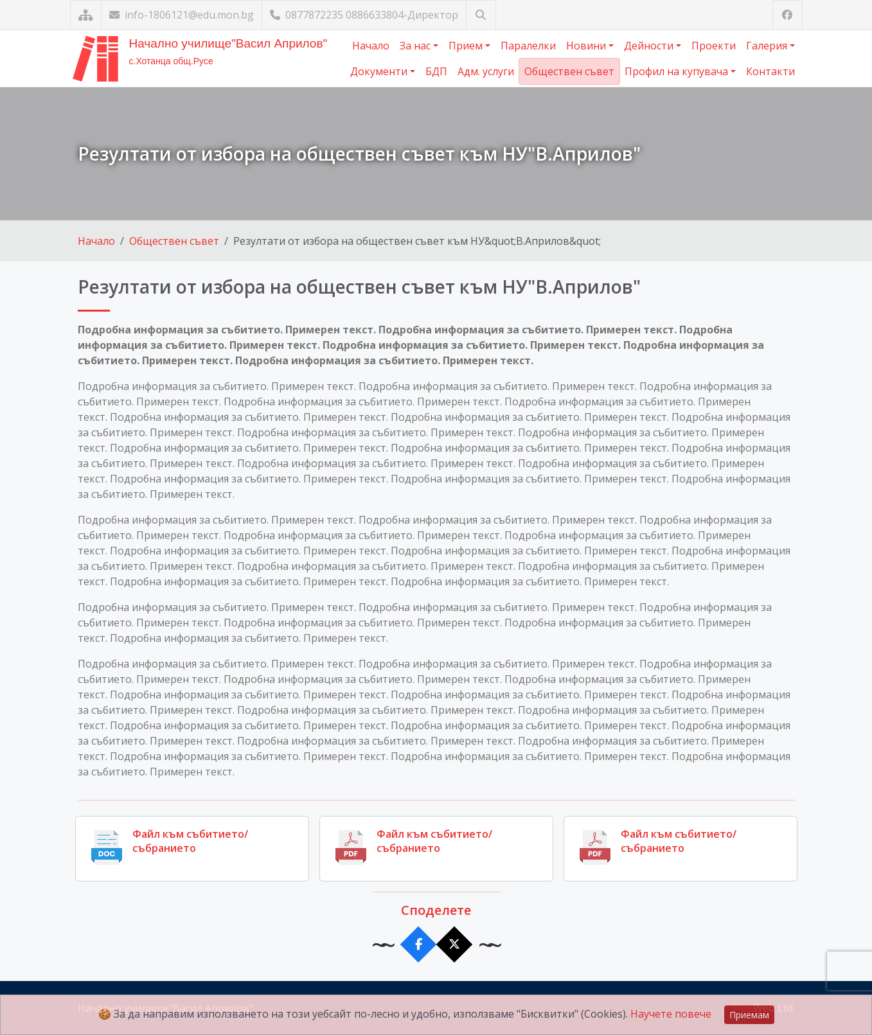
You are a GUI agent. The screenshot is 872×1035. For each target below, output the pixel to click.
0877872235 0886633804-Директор (364, 15)
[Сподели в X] (454, 944)
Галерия (768, 46)
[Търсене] (481, 15)
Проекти (713, 46)
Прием (467, 46)
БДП (436, 71)
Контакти (770, 71)
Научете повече (670, 1014)
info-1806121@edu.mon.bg (181, 15)
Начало (370, 46)
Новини (587, 46)
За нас (416, 46)
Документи (380, 71)
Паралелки (528, 46)
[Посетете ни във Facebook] (787, 15)
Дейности (650, 46)
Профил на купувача (678, 71)
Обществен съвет (569, 71)
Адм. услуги (486, 71)
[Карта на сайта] (86, 15)
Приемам (749, 1015)
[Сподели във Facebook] (418, 944)
